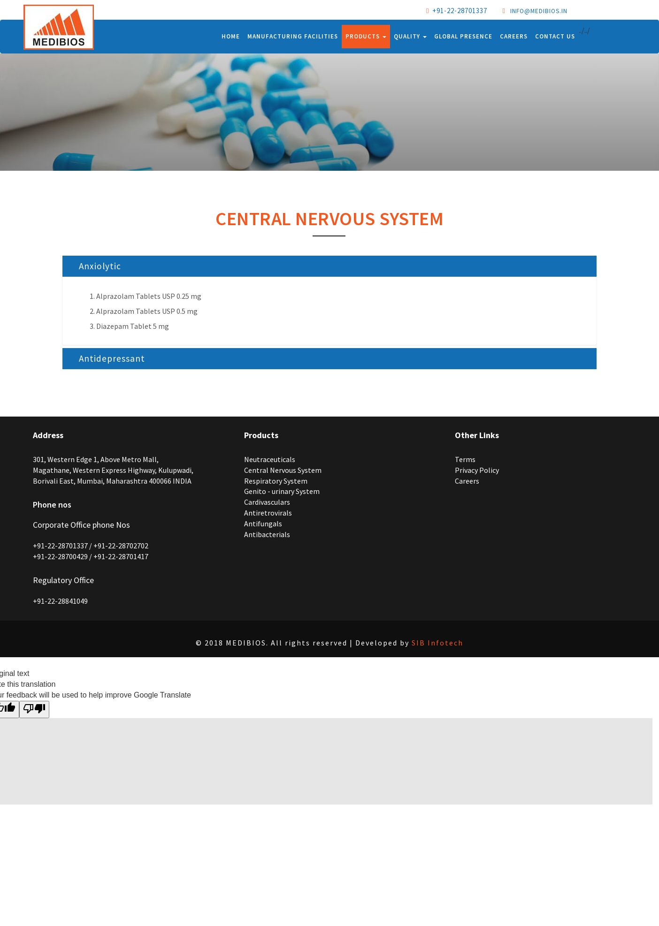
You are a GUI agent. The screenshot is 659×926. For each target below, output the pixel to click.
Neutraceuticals (269, 459)
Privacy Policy (477, 470)
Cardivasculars (267, 502)
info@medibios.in (538, 11)
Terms (465, 459)
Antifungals (263, 523)
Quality (410, 36)
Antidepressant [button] (112, 358)
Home (231, 36)
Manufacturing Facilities (292, 36)
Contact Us (555, 36)
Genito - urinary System (282, 491)
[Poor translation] (34, 709)
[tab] (329, 266)
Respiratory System (275, 481)
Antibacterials (267, 534)
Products (365, 36)
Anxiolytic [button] (100, 266)
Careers (514, 36)
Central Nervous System (283, 470)
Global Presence (463, 36)
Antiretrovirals (268, 512)
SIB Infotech (437, 642)
